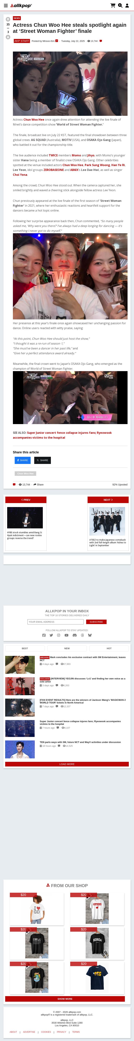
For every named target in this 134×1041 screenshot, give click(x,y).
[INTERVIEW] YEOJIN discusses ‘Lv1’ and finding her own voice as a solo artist (82, 679)
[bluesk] (90, 634)
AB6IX (74, 170)
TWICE (53, 155)
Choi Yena (20, 175)
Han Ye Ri (118, 165)
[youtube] (66, 634)
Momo (76, 155)
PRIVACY (61, 1031)
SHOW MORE (65, 998)
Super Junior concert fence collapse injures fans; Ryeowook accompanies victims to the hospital (80, 722)
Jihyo (90, 155)
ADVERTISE (29, 1031)
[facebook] (44, 634)
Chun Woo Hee (33, 120)
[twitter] (51, 634)
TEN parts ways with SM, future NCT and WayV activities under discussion (80, 741)
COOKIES (46, 1031)
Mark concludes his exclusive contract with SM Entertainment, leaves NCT (83, 658)
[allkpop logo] (21, 6)
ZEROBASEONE (54, 170)
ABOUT (13, 1031)
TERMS (76, 1031)
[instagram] (58, 634)
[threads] (82, 634)
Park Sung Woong (97, 165)
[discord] (75, 634)
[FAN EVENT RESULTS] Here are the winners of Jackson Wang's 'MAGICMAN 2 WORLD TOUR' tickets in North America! (83, 700)
